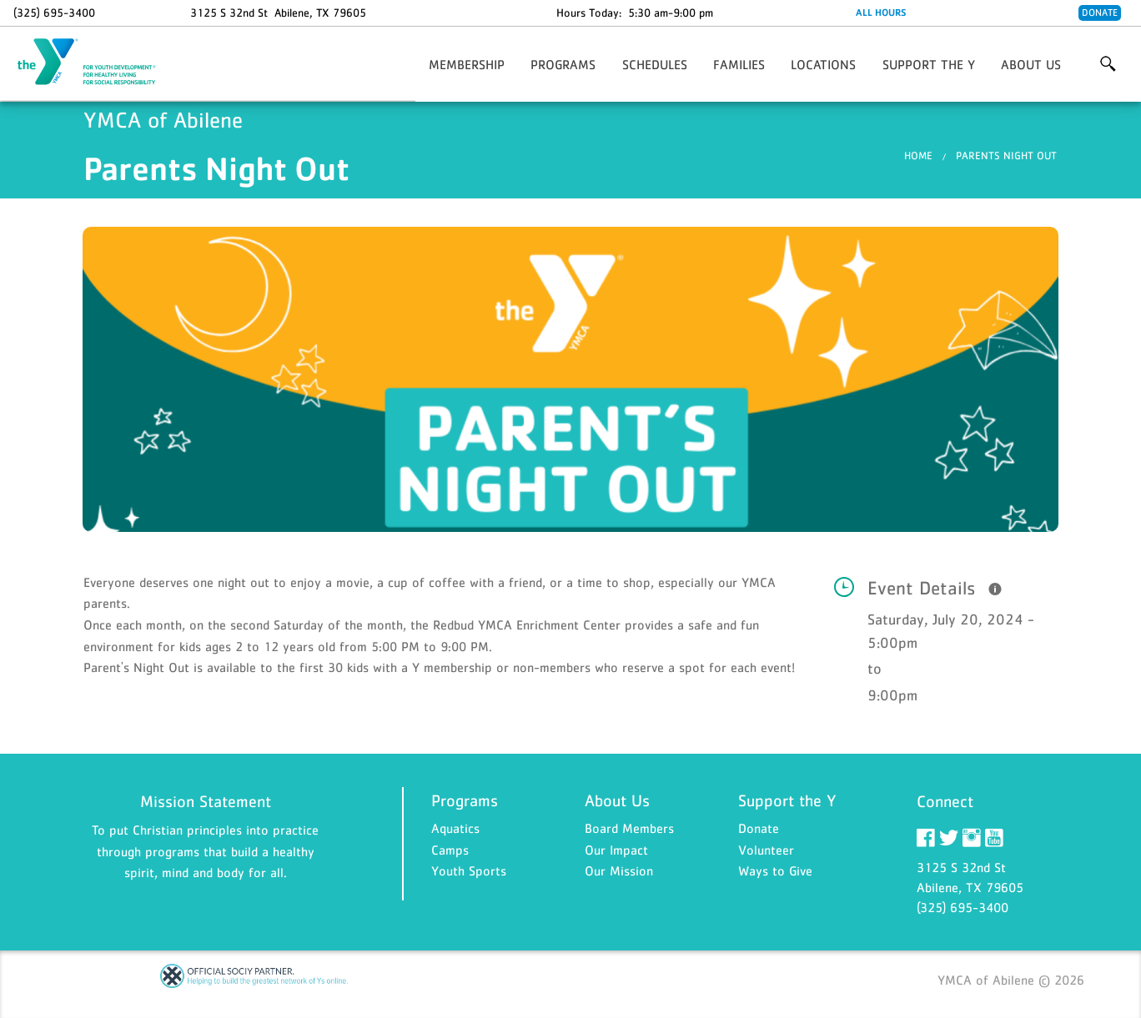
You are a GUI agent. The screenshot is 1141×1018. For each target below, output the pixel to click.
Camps (450, 849)
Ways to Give (775, 870)
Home (918, 155)
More (1108, 64)
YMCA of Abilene (96, 63)
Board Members (629, 827)
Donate (1100, 12)
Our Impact (616, 849)
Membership (467, 64)
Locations (823, 64)
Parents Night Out (1006, 155)
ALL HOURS (881, 12)
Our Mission (619, 870)
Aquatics (455, 827)
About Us (1031, 64)
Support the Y (928, 64)
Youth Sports (468, 870)
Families (739, 64)
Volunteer (766, 849)
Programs (563, 64)
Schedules (654, 64)
